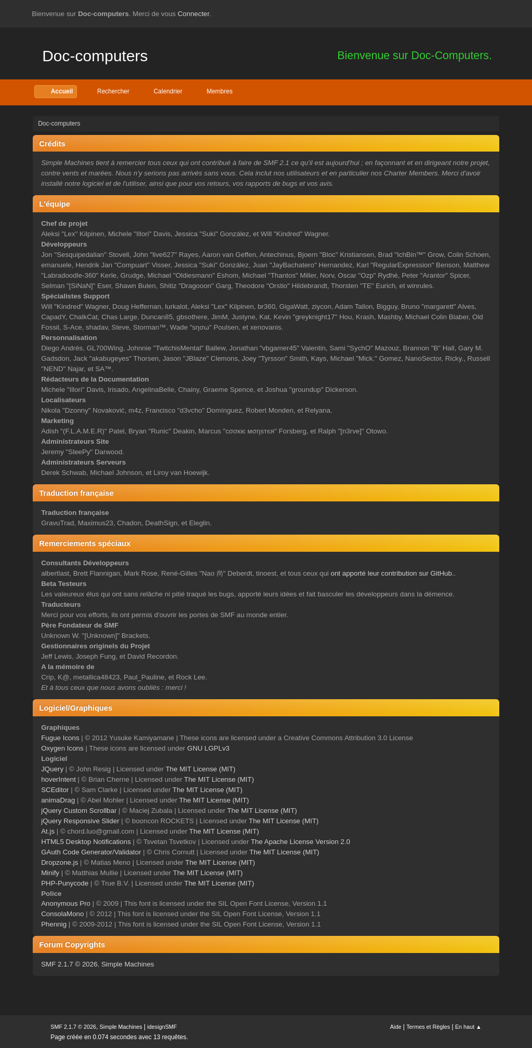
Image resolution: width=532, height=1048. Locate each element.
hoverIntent (58, 779)
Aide (396, 1027)
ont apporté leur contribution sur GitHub (391, 573)
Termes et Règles (428, 1027)
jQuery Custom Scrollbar (78, 810)
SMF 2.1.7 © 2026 (69, 964)
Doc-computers (95, 55)
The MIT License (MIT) (201, 769)
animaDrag (58, 800)
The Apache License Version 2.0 (300, 842)
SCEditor (55, 790)
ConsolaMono (62, 914)
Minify (50, 873)
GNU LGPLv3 (208, 748)
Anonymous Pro (65, 903)
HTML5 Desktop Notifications (86, 842)
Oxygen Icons (62, 748)
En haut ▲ (468, 1027)
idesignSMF (162, 1027)
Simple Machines (127, 964)
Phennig (53, 924)
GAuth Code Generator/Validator (91, 852)
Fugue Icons (60, 738)
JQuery (52, 769)
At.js (48, 831)
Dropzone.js (59, 862)
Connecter (193, 14)
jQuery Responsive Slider (80, 821)
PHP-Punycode (64, 883)
